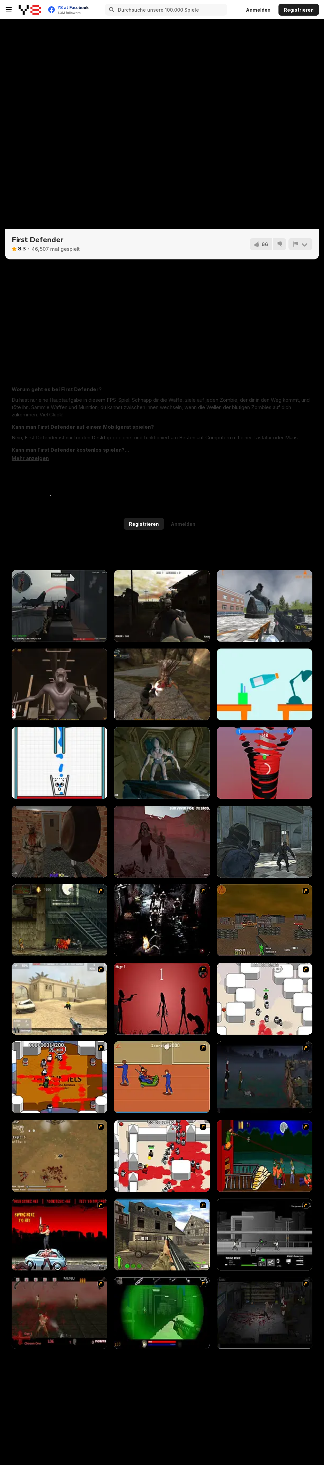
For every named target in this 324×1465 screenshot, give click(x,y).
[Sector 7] (59, 684)
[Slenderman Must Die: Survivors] (162, 842)
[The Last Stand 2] (264, 1313)
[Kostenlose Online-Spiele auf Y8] (30, 10)
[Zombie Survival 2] (59, 920)
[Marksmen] (162, 1313)
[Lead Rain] (264, 606)
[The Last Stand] (264, 1077)
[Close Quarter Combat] (264, 1234)
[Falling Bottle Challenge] (264, 684)
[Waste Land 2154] (264, 920)
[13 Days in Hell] (59, 1313)
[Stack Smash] (264, 763)
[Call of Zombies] (162, 606)
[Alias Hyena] (162, 684)
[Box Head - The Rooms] (59, 1077)
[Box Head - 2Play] (162, 1156)
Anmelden (258, 10)
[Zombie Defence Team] (264, 842)
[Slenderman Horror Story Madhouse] (59, 842)
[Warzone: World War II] (162, 1234)
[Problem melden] (300, 244)
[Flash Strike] (59, 999)
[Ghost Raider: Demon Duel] (162, 920)
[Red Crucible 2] (59, 606)
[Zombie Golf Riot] (59, 1234)
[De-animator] (162, 999)
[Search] (111, 10)
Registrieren (299, 10)
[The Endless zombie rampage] (59, 1156)
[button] (30, 458)
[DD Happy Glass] (59, 763)
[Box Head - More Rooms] (264, 999)
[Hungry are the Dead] (264, 1156)
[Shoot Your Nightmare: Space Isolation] (162, 763)
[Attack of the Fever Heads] (162, 1077)
